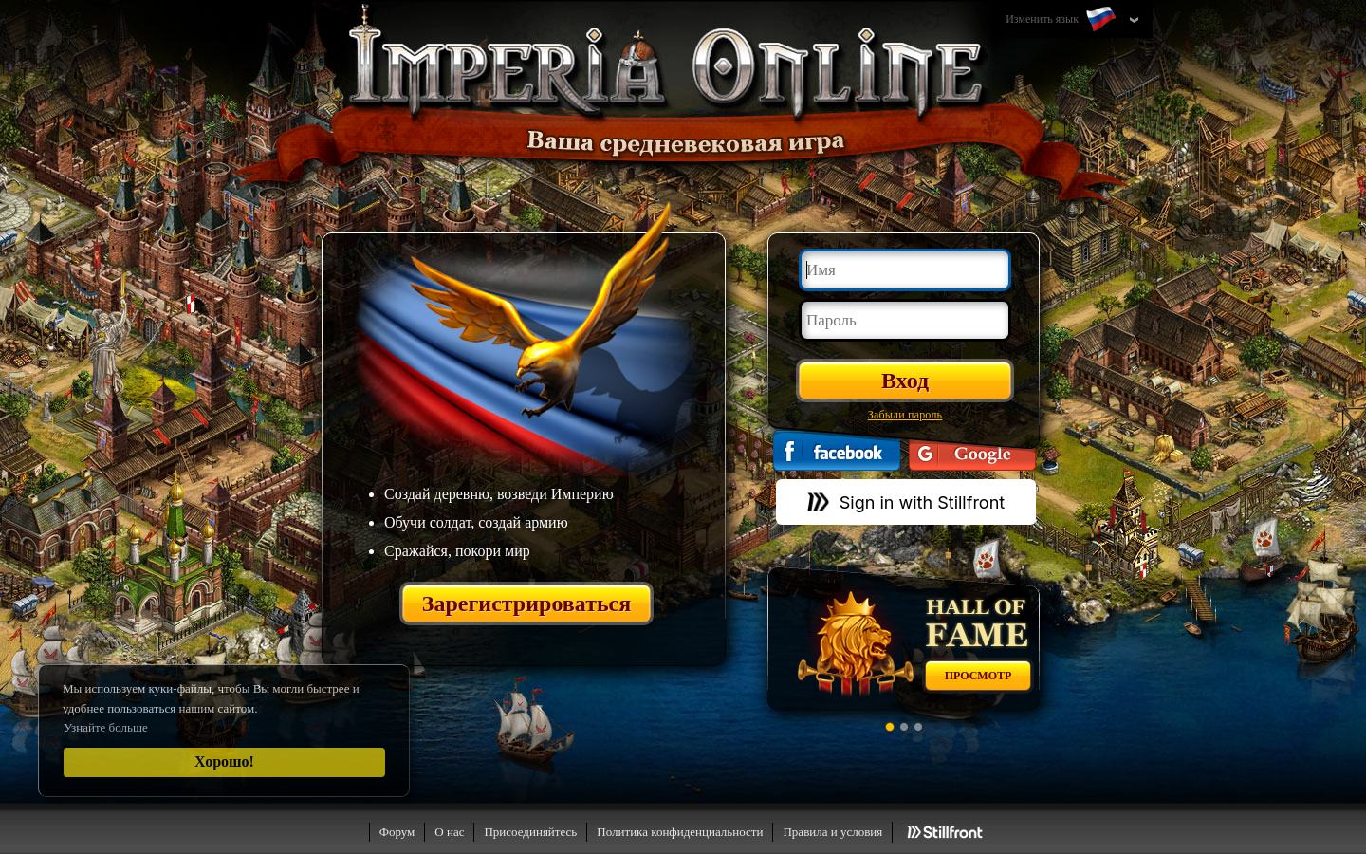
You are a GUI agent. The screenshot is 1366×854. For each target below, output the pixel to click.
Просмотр (978, 675)
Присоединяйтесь (530, 832)
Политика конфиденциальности (680, 832)
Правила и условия (832, 832)
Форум (397, 832)
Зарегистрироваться (527, 603)
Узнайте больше (106, 727)
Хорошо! (224, 761)
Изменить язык (1062, 20)
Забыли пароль (905, 414)
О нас (449, 832)
